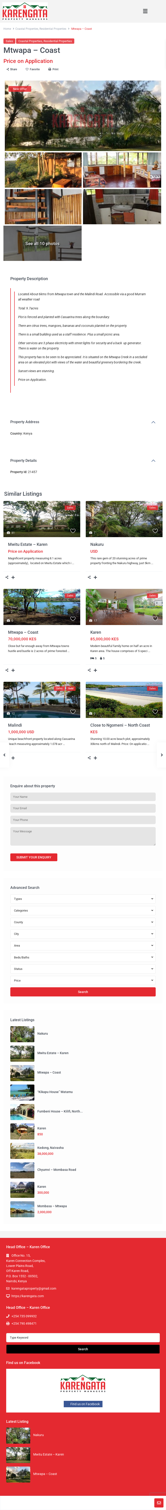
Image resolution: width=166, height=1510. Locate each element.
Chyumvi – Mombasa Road (56, 1170)
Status (18, 969)
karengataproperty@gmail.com (33, 1288)
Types (18, 899)
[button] (145, 11)
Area (17, 945)
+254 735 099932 (24, 1316)
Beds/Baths (21, 957)
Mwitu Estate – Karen (27, 544)
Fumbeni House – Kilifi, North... (60, 1111)
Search (83, 992)
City (16, 934)
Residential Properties (52, 28)
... (73, 563)
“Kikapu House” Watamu (55, 1092)
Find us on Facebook (83, 1404)
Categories (21, 910)
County (18, 922)
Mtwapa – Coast (23, 632)
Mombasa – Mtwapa (52, 1206)
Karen (95, 632)
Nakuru (97, 544)
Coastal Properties (26, 28)
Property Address (24, 422)
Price (17, 980)
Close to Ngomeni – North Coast (120, 725)
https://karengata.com (27, 1296)
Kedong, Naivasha (50, 1148)
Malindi (15, 725)
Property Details (23, 460)
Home (7, 28)
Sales (9, 41)
